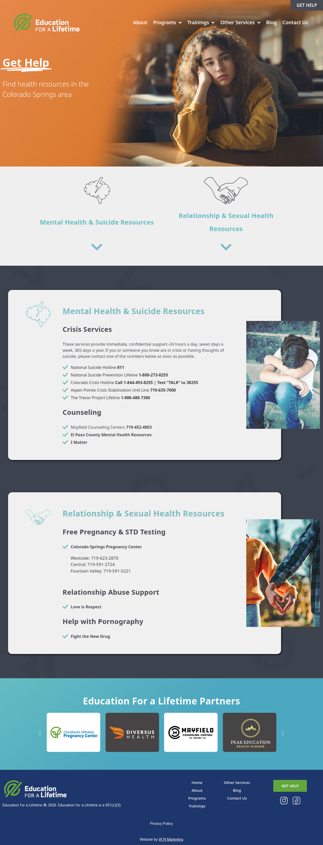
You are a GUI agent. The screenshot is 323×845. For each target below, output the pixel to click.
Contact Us (295, 22)
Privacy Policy (161, 824)
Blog (271, 22)
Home (197, 782)
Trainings (201, 23)
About (140, 22)
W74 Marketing (171, 839)
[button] (40, 733)
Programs (167, 23)
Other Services (240, 23)
